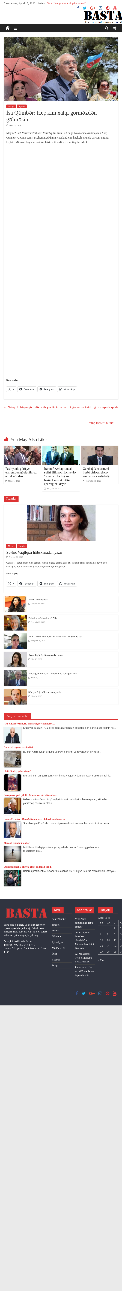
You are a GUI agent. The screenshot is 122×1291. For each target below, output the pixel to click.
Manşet (11, 106)
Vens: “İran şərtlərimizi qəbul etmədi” (66, 3)
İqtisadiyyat (58, 942)
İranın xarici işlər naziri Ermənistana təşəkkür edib (84, 971)
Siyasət (22, 106)
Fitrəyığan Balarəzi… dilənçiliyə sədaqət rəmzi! (53, 673)
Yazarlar (22, 546)
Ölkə (54, 954)
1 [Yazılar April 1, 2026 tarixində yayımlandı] (114, 928)
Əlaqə (55, 965)
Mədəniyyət (58, 948)
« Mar (101, 960)
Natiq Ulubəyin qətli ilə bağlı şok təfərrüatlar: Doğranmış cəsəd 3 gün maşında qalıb (61, 407)
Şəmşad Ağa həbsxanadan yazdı (44, 692)
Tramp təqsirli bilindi (102, 423)
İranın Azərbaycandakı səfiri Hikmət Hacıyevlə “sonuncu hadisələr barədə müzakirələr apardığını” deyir (60, 476)
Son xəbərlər (59, 919)
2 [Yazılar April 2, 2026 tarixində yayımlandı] (120, 928)
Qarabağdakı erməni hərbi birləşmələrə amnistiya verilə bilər (97, 472)
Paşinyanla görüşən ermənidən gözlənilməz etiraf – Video (21, 472)
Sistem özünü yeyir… (39, 599)
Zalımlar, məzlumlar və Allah (43, 618)
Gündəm (56, 936)
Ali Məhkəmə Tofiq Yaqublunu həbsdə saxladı (83, 958)
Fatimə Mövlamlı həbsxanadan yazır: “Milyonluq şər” (55, 636)
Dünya (55, 930)
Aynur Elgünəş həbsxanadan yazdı (45, 655)
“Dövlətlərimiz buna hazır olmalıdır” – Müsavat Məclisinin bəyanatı (85, 940)
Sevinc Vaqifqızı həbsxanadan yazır (34, 552)
